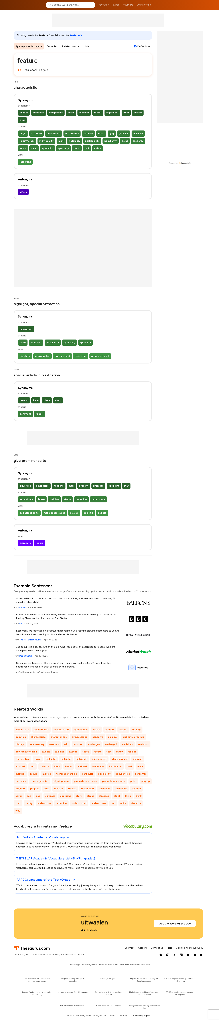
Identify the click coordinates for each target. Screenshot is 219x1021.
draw (23, 342)
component (56, 112)
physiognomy (61, 781)
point (125, 140)
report (39, 413)
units (123, 803)
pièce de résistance (113, 781)
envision (78, 744)
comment (25, 413)
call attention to (29, 512)
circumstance (79, 736)
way (18, 810)
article (96, 729)
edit (66, 744)
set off (102, 512)
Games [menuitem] (116, 5)
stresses (104, 795)
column (24, 400)
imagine (137, 759)
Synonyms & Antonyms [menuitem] (29, 46)
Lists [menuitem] (86, 46)
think (139, 795)
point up (88, 512)
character (38, 112)
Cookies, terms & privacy (189, 947)
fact (108, 751)
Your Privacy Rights (140, 1015)
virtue (97, 148)
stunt (117, 795)
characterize (38, 736)
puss (46, 788)
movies (46, 773)
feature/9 (76, 35)
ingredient (112, 112)
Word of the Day (90, 916)
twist (77, 148)
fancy (119, 751)
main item (80, 356)
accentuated (61, 729)
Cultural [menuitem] (128, 5)
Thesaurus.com (28, 5)
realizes (58, 788)
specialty (63, 148)
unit (87, 148)
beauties (21, 736)
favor (37, 759)
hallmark (138, 133)
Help (169, 947)
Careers (142, 947)
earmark (88, 133)
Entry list (129, 947)
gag (111, 133)
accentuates (41, 729)
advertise (25, 485)
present (83, 485)
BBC (21, 623)
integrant (25, 161)
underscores (98, 803)
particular (87, 773)
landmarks (98, 766)
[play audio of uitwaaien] (83, 930)
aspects (109, 729)
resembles (121, 788)
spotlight (114, 485)
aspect (24, 112)
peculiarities (122, 773)
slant (34, 148)
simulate (50, 795)
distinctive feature (133, 736)
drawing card (62, 356)
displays (113, 736)
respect (136, 788)
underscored (79, 803)
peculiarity (110, 140)
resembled (87, 788)
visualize (136, 803)
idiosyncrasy (27, 140)
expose (73, 751)
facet (101, 133)
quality (138, 112)
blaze (41, 499)
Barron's (23, 607)
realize (72, 788)
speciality (47, 148)
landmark (82, 766)
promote (98, 485)
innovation (26, 329)
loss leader (115, 766)
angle (23, 133)
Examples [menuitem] (52, 46)
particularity (92, 140)
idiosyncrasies (120, 759)
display (20, 744)
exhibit (46, 751)
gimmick (123, 133)
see (29, 795)
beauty (136, 729)
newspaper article (66, 773)
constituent (53, 133)
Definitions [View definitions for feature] (143, 46)
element (84, 112)
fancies (132, 751)
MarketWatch (26, 656)
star (126, 485)
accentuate (26, 499)
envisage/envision (26, 751)
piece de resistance (85, 781)
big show (25, 356)
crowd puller (42, 356)
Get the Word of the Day (175, 923)
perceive (21, 781)
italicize (54, 499)
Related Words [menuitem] (70, 46)
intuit (57, 766)
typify (29, 803)
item (126, 112)
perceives (140, 773)
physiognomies (40, 781)
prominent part (100, 356)
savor (23, 148)
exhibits (59, 751)
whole (23, 191)
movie (33, 773)
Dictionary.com (190, 5)
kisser (68, 766)
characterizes (59, 736)
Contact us (156, 947)
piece (46, 400)
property (138, 140)
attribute (36, 133)
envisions (127, 744)
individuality (46, 140)
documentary (36, 744)
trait (22, 119)
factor (97, 112)
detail (71, 112)
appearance (81, 729)
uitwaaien (94, 922)
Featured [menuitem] (104, 5)
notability (74, 140)
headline (59, 485)
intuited (20, 766)
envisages (94, 744)
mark (61, 140)
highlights (81, 759)
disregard (25, 542)
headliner (36, 342)
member (20, 773)
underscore (98, 499)
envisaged (111, 744)
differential (72, 133)
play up (74, 512)
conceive (97, 736)
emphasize (42, 485)
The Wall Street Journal (30, 639)
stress (67, 499)
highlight (51, 759)
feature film (23, 759)
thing (128, 795)
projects (20, 788)
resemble (104, 788)
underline (81, 499)
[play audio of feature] (19, 70)
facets (97, 751)
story (58, 400)
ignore (39, 542)
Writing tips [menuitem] (144, 5)
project (34, 788)
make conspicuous (54, 512)
